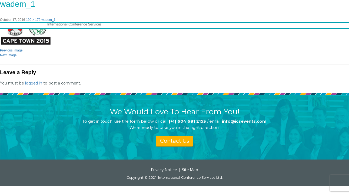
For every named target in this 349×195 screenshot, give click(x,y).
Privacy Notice (164, 170)
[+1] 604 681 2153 (187, 120)
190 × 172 (33, 20)
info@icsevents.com (244, 120)
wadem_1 (48, 20)
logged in (33, 83)
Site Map (190, 170)
